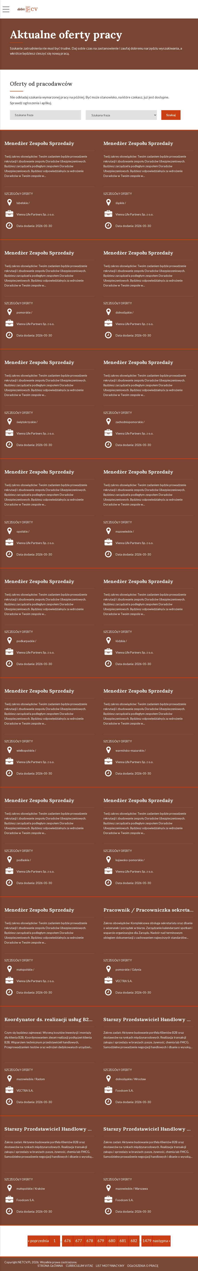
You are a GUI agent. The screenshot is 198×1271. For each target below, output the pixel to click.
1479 (147, 1240)
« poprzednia (38, 1240)
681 (123, 1240)
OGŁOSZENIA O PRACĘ (142, 1265)
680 (112, 1240)
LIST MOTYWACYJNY (110, 1265)
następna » (161, 1240)
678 (89, 1240)
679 (100, 1240)
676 (67, 1240)
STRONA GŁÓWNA (50, 1265)
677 (78, 1240)
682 (134, 1240)
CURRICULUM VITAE (79, 1265)
